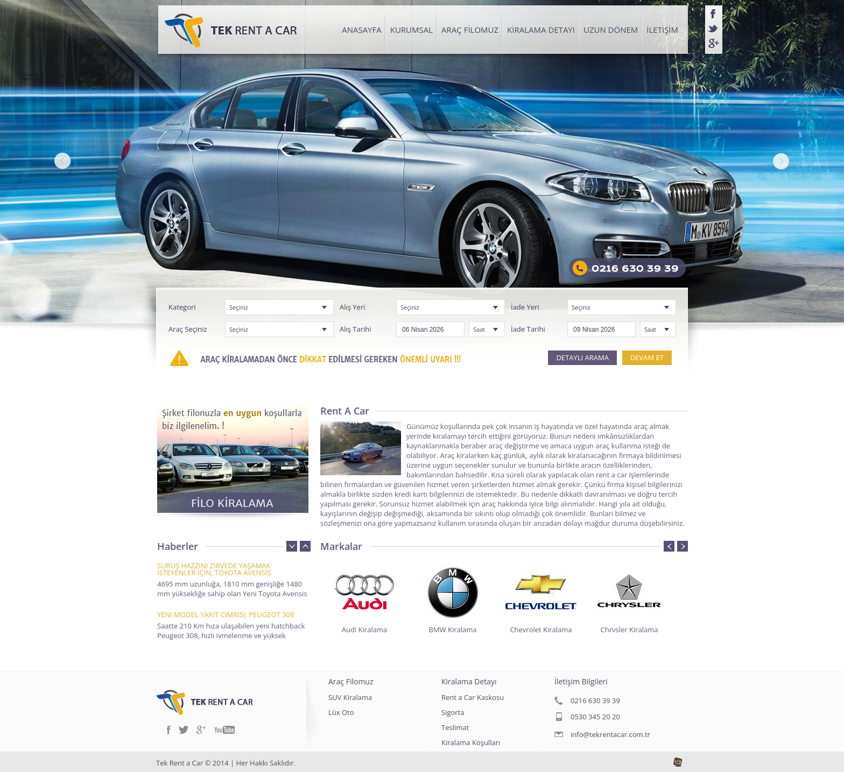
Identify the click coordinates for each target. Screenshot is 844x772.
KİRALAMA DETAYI (541, 29)
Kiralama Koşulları (470, 743)
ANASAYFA (362, 29)
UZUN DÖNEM (610, 29)
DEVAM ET (647, 357)
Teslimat (455, 728)
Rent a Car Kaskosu (472, 698)
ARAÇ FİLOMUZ (469, 29)
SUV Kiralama (350, 698)
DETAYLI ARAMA (582, 357)
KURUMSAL (411, 29)
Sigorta (452, 713)
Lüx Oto (341, 713)
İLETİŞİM (662, 29)
